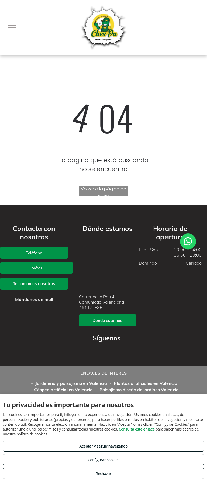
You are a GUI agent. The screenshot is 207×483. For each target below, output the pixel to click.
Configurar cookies (103, 459)
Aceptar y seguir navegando (103, 446)
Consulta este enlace (136, 429)
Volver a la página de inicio (103, 191)
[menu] (12, 28)
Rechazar (103, 473)
